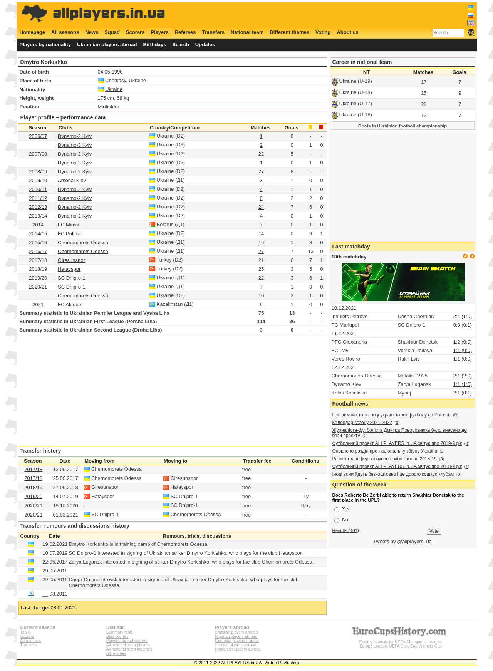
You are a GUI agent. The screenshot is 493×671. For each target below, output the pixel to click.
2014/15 (38, 234)
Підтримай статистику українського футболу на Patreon (391, 415)
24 (261, 207)
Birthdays (154, 44)
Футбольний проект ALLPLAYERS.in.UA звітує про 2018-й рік (397, 466)
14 (261, 234)
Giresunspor (71, 260)
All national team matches (129, 649)
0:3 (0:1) (462, 325)
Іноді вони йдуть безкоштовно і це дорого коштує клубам (393, 474)
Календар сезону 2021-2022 (362, 422)
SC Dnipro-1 (72, 278)
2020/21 (38, 287)
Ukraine (113, 89)
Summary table (119, 632)
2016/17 (38, 251)
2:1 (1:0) (462, 316)
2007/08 (38, 154)
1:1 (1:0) (462, 384)
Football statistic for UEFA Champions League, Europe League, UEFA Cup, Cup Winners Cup (400, 642)
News (91, 32)
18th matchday (349, 257)
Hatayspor (69, 269)
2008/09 (38, 171)
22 (261, 154)
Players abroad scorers (127, 641)
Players (159, 32)
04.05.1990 (110, 72)
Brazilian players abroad (236, 632)
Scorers (135, 32)
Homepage (32, 32)
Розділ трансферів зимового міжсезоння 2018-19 (384, 458)
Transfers (213, 32)
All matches (30, 641)
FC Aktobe (69, 304)
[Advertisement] (334, 14)
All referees (116, 653)
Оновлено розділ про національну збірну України (385, 451)
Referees (185, 32)
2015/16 (38, 242)
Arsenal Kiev (72, 180)
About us (347, 32)
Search (180, 44)
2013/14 (38, 216)
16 (261, 242)
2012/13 (38, 207)
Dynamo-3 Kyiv (75, 145)
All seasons (65, 32)
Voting (322, 32)
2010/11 (38, 189)
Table (25, 632)
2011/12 (38, 198)
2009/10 (38, 180)
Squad (112, 32)
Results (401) (345, 530)
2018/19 (33, 487)
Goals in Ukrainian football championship (402, 125)
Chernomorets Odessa (83, 242)
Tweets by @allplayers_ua (402, 541)
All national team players (128, 645)
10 (261, 296)
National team (247, 32)
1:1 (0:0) (462, 350)
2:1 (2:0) (462, 376)
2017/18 (33, 469)
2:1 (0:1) (462, 393)
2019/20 (38, 278)
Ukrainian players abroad (107, 44)
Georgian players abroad (237, 641)
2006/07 (38, 136)
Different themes (289, 32)
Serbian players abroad (235, 645)
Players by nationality (45, 44)
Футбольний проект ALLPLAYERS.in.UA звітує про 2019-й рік (397, 443)
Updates (205, 44)
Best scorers (117, 636)
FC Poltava (70, 234)
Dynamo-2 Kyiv (75, 136)
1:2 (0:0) (462, 342)
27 (261, 171)
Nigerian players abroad (236, 636)
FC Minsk (68, 225)
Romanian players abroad (238, 649)
